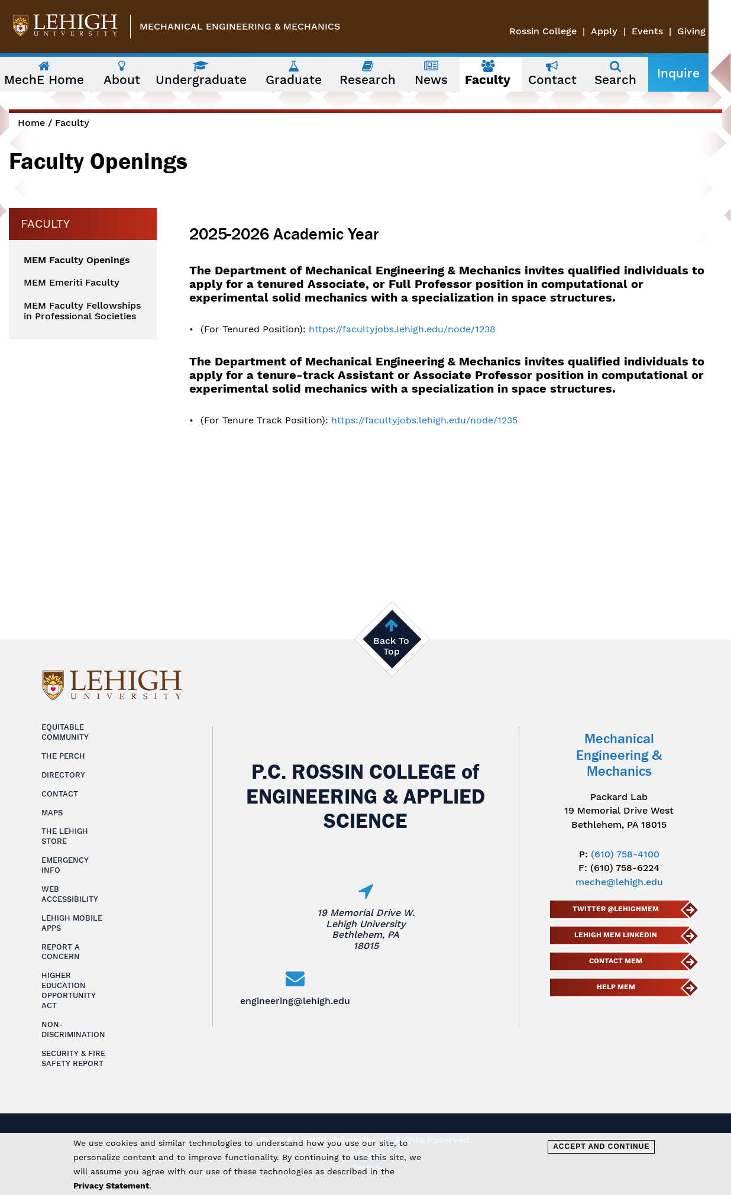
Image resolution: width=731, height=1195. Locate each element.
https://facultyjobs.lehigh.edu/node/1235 (424, 420)
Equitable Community (65, 732)
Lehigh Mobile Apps (71, 923)
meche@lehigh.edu (619, 882)
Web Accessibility (69, 894)
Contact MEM (615, 961)
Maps (52, 812)
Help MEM (615, 987)
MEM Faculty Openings (77, 260)
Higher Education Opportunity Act (68, 990)
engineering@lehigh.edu (295, 1000)
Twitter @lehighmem (615, 909)
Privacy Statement (111, 1185)
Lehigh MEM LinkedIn (615, 935)
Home (31, 122)
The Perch (63, 756)
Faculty (72, 122)
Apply (626, 31)
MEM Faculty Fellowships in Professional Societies (82, 311)
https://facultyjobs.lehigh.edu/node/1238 (402, 329)
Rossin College (565, 31)
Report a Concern (60, 952)
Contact (59, 793)
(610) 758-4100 (625, 854)
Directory (63, 774)
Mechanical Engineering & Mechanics (240, 26)
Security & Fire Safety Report (73, 1058)
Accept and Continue (601, 1146)
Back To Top (391, 646)
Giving (714, 31)
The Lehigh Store (64, 836)
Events (669, 31)
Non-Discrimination (73, 1029)
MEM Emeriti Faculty (71, 282)
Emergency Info (65, 865)
